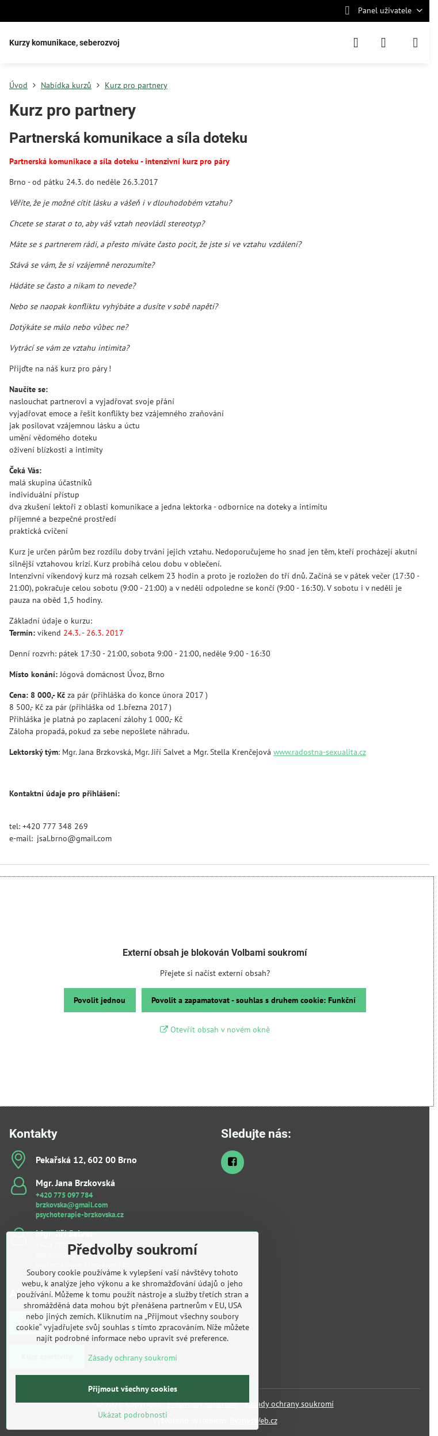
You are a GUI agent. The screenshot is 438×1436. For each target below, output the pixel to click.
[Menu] (415, 42)
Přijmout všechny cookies (132, 1389)
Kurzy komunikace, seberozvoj (64, 43)
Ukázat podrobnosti (132, 1415)
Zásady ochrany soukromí (289, 1404)
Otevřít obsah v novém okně (215, 1029)
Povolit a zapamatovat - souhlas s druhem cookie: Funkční (253, 1000)
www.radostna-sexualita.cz (319, 752)
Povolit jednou (99, 1000)
